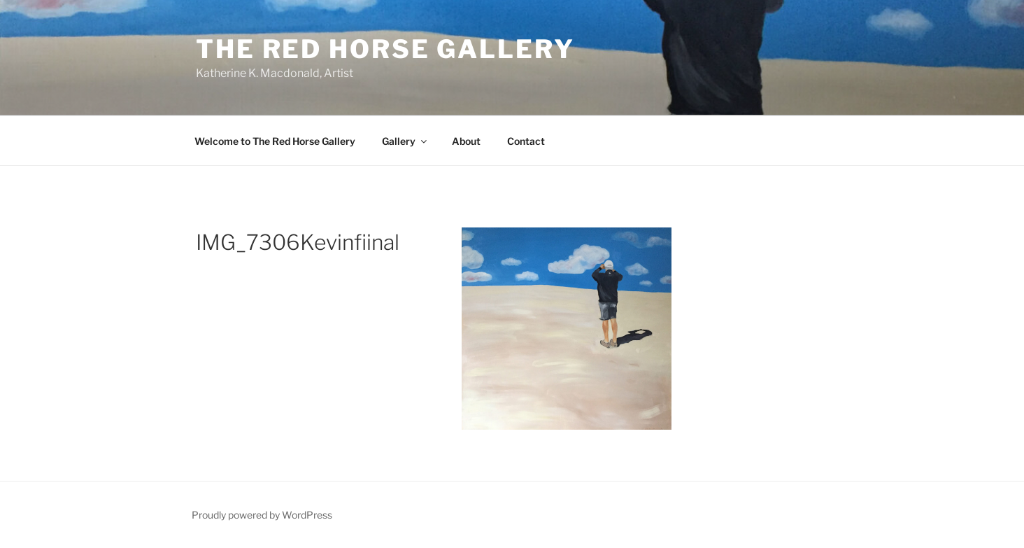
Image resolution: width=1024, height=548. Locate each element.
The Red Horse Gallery (385, 49)
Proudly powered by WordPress (262, 515)
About (466, 141)
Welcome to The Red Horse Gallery (274, 141)
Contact (526, 141)
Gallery (405, 141)
